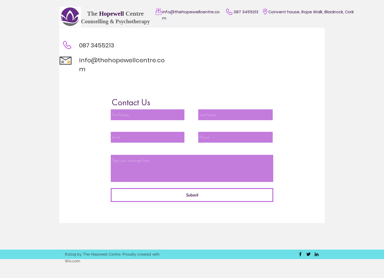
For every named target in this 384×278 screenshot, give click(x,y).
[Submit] (192, 195)
